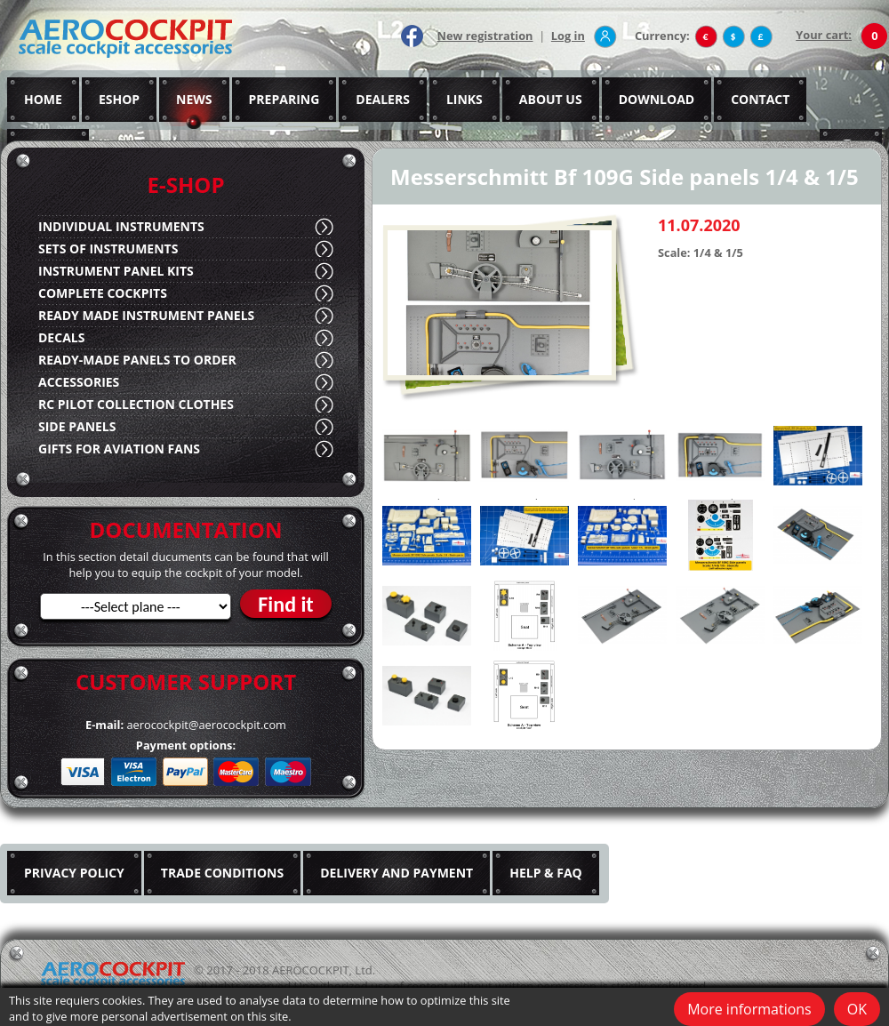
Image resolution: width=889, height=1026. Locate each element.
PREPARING (284, 99)
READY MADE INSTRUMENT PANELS (146, 315)
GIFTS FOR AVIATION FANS (119, 448)
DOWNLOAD (657, 99)
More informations (749, 1009)
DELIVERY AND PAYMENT (396, 872)
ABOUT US (550, 99)
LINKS (464, 99)
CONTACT (760, 99)
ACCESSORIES (78, 381)
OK (857, 1009)
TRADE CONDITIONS (222, 872)
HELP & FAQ (545, 872)
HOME (43, 99)
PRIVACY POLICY (74, 872)
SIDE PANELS (77, 426)
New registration (485, 36)
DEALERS (383, 99)
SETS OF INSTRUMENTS (108, 248)
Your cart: (824, 35)
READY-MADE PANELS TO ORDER (137, 359)
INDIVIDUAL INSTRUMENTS (121, 226)
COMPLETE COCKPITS (102, 293)
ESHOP (119, 99)
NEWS (194, 99)
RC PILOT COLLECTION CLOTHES (136, 404)
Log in (568, 36)
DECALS (61, 337)
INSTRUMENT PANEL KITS (116, 270)
